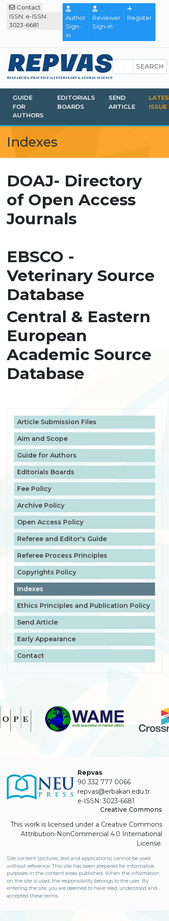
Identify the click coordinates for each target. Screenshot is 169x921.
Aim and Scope (42, 439)
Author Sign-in (76, 22)
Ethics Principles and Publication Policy (83, 606)
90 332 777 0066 (104, 782)
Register (139, 13)
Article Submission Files (56, 422)
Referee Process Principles (62, 555)
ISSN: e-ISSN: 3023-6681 (28, 21)
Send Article (122, 102)
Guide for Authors (28, 106)
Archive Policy (40, 505)
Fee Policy (34, 489)
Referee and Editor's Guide (62, 539)
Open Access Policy (50, 522)
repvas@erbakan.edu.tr (114, 791)
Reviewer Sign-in (106, 18)
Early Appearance (46, 639)
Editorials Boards (76, 102)
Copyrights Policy (46, 572)
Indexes (30, 589)
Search (150, 66)
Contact (25, 7)
